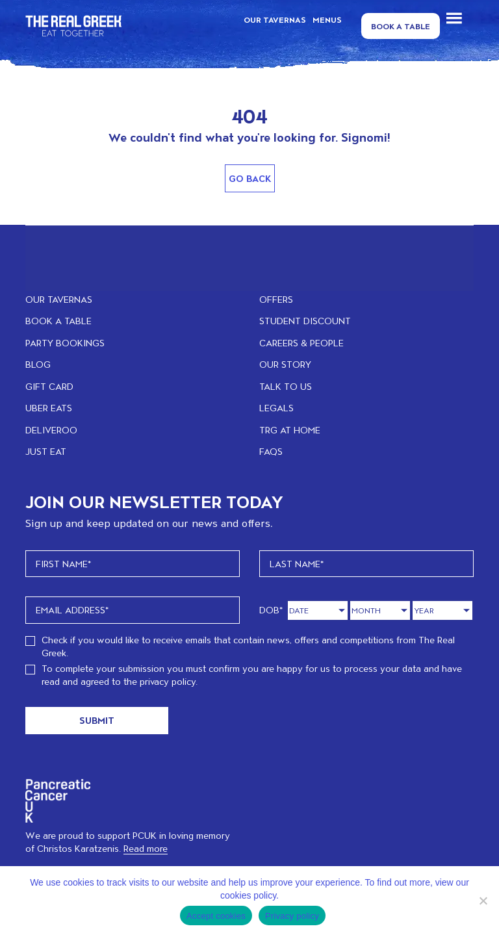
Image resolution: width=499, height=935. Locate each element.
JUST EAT (45, 451)
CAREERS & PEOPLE (301, 342)
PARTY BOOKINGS (65, 342)
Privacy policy (292, 916)
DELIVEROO (51, 429)
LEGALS (276, 407)
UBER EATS (48, 407)
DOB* (271, 609)
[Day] (318, 610)
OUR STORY (285, 364)
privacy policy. (169, 681)
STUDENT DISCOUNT (305, 320)
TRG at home (289, 429)
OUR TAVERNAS (275, 19)
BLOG (38, 364)
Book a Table (400, 26)
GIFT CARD (49, 386)
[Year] (442, 610)
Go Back (250, 178)
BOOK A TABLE (58, 320)
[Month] (380, 610)
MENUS (327, 19)
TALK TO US (285, 386)
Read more (145, 848)
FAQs (271, 451)
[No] (482, 900)
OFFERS (276, 299)
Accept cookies (216, 916)
